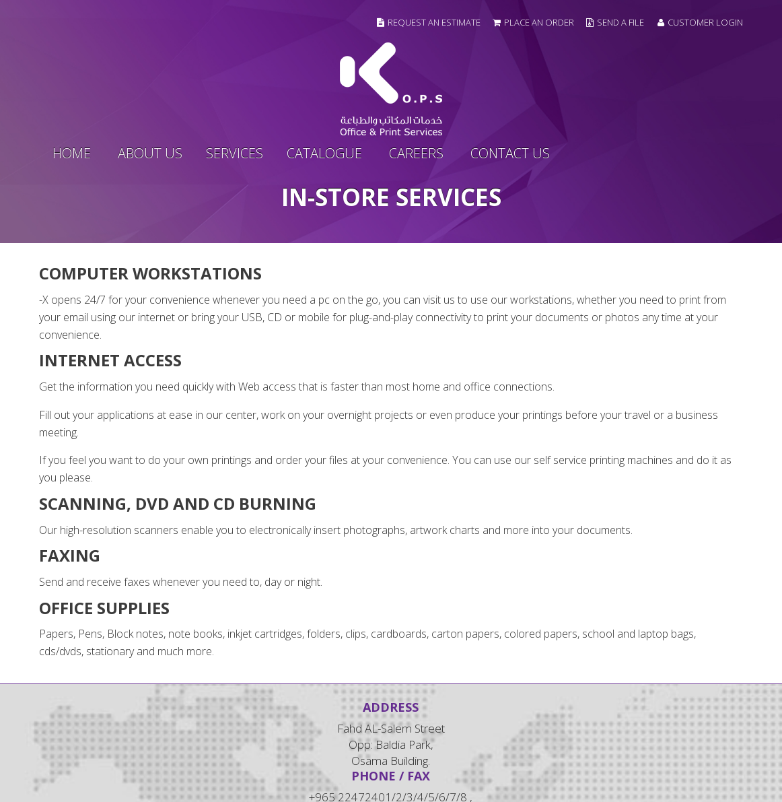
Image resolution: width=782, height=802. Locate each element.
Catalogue (324, 153)
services (234, 153)
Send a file (620, 22)
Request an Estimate (434, 22)
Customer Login (700, 22)
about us (150, 153)
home (71, 153)
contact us (510, 153)
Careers (416, 153)
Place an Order (539, 22)
